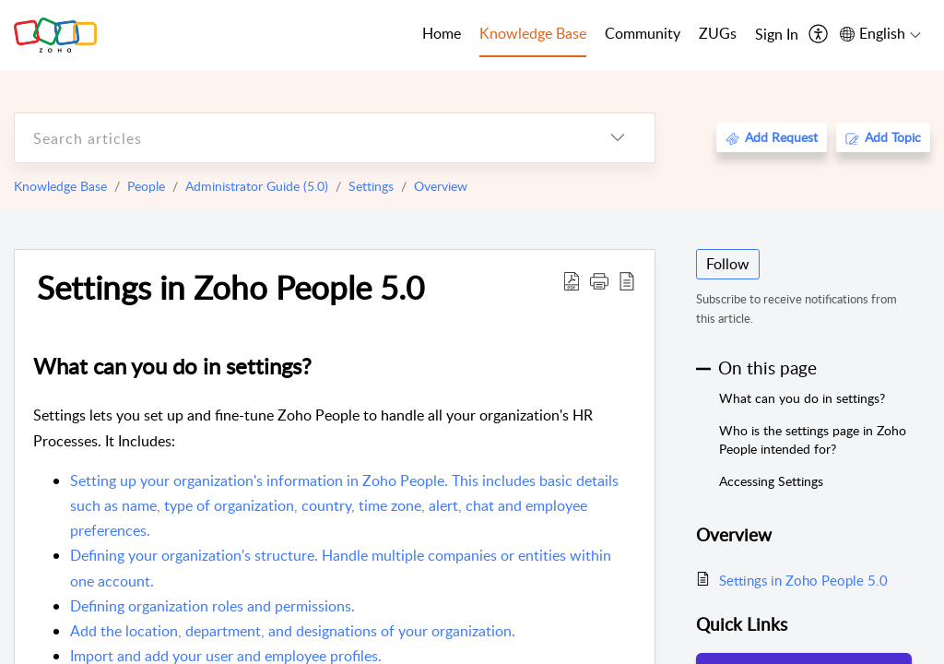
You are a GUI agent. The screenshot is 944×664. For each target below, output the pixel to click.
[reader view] (627, 280)
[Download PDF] (571, 280)
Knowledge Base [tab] (532, 33)
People (146, 186)
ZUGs (718, 33)
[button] (599, 280)
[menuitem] (777, 35)
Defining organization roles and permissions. (212, 606)
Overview (440, 186)
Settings (371, 186)
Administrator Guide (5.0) (256, 186)
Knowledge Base (60, 186)
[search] (298, 137)
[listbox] (618, 137)
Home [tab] (441, 33)
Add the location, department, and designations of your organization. (292, 631)
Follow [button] (727, 264)
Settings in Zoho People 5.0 (230, 286)
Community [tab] (642, 33)
